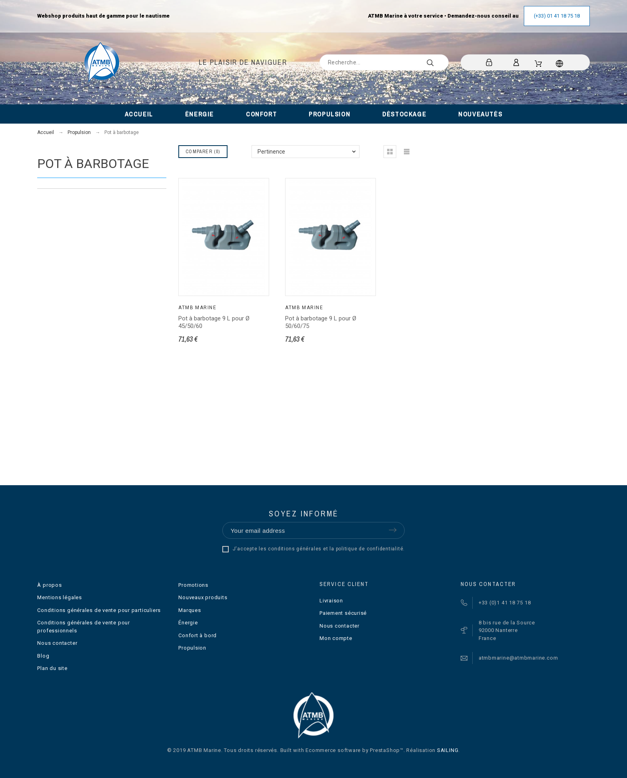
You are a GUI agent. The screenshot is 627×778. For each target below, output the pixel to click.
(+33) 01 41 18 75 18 (557, 16)
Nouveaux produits (202, 597)
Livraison (331, 601)
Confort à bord (197, 635)
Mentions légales (59, 597)
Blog (43, 656)
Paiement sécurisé (343, 613)
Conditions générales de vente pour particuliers (99, 610)
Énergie (188, 623)
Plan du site (52, 668)
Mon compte (335, 638)
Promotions (193, 585)
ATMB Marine (197, 307)
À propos (49, 585)
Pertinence (271, 151)
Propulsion (192, 648)
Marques (189, 610)
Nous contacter (57, 643)
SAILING (447, 750)
